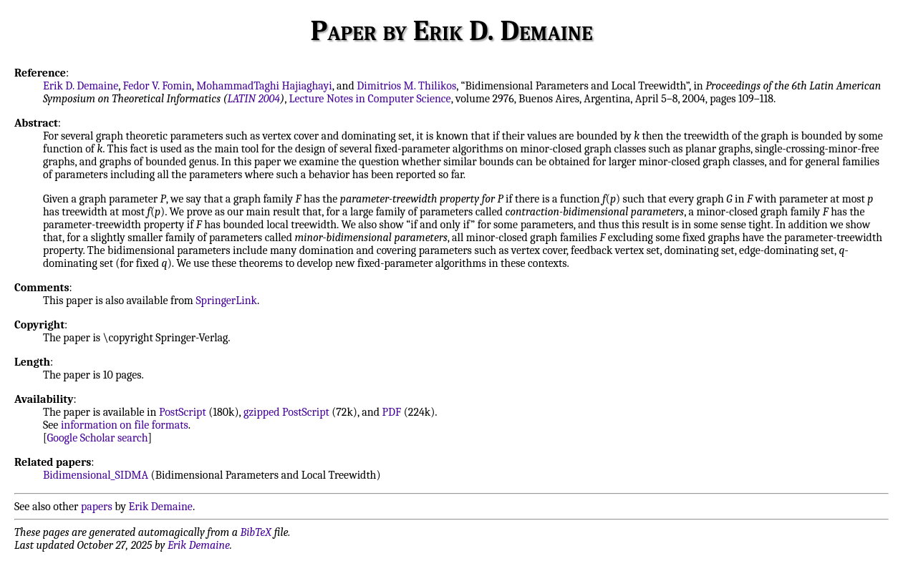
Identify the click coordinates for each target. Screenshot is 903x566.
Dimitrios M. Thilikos (406, 85)
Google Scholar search (97, 437)
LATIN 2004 (253, 98)
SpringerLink (226, 300)
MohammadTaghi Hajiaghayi (264, 85)
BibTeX (256, 532)
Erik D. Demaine (80, 85)
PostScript (182, 412)
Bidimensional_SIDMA (95, 475)
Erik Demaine (161, 506)
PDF (392, 412)
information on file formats (124, 425)
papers (96, 506)
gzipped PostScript (286, 412)
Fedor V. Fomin (157, 85)
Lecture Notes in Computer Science (369, 98)
